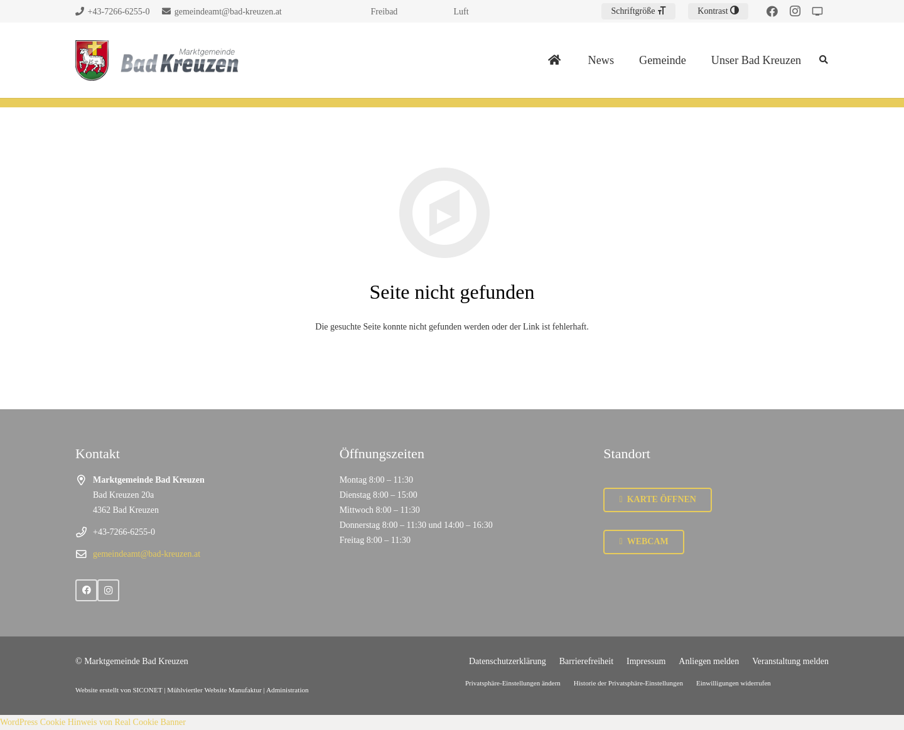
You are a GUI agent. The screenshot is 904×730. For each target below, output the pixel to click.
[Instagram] (794, 11)
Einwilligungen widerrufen (733, 683)
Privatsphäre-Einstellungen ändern (513, 683)
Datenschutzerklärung (507, 661)
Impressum (646, 661)
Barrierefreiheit (586, 661)
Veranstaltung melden (790, 661)
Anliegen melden (709, 661)
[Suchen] (823, 60)
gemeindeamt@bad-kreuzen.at (146, 554)
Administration (287, 690)
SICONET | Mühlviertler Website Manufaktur (196, 690)
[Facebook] (772, 11)
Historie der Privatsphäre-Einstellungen (628, 683)
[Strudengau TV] (817, 11)
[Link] (92, 60)
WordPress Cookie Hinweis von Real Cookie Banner (93, 722)
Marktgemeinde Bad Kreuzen (136, 661)
